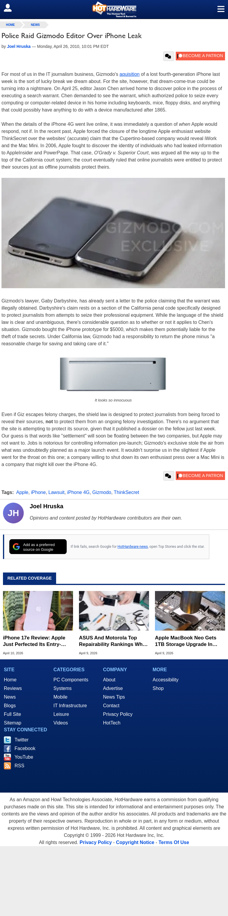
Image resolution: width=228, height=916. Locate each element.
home (10, 24)
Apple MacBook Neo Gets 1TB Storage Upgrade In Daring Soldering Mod (185, 641)
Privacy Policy (118, 714)
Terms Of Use (174, 842)
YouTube (24, 757)
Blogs (10, 705)
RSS (19, 765)
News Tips (114, 696)
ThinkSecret (126, 492)
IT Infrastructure (70, 705)
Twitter (21, 739)
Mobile (60, 696)
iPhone (38, 492)
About (109, 679)
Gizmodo (101, 492)
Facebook (25, 748)
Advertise (113, 688)
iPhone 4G (78, 492)
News (35, 24)
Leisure (61, 714)
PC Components (70, 679)
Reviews (13, 688)
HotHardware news (133, 547)
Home (10, 679)
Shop (158, 688)
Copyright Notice (135, 842)
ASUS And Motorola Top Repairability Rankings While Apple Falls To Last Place (113, 641)
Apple (22, 492)
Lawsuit (56, 492)
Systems (62, 688)
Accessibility (165, 679)
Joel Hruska (46, 506)
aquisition (130, 74)
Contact (111, 705)
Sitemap (12, 722)
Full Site (12, 714)
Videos (60, 722)
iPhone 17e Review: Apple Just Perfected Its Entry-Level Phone (34, 641)
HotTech (112, 722)
